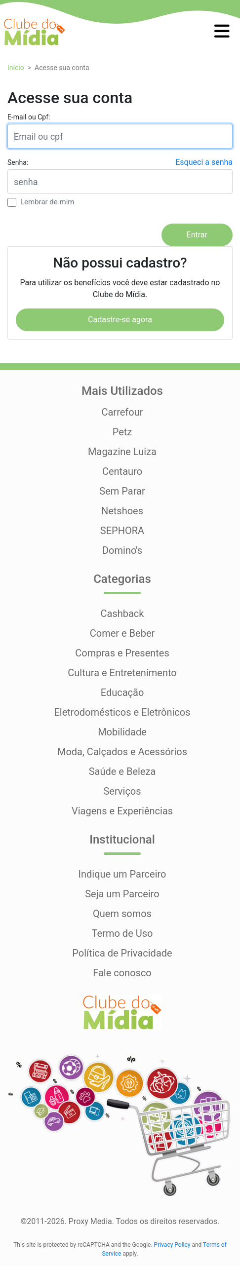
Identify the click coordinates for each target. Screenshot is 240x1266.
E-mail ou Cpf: (28, 117)
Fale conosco (122, 973)
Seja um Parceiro (122, 894)
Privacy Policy (172, 1244)
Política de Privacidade (122, 953)
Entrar (197, 234)
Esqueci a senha (204, 162)
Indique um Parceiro (122, 874)
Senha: (17, 162)
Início (15, 68)
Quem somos (122, 914)
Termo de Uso (122, 933)
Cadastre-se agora (120, 319)
